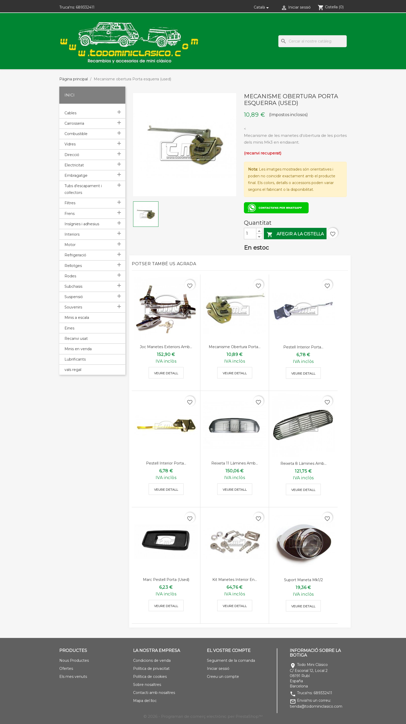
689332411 (85, 7)
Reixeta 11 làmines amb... (234, 463)
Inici (69, 95)
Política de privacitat (151, 668)
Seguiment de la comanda (231, 660)
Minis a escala (76, 317)
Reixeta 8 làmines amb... (303, 463)
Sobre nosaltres (147, 684)
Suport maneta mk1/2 (303, 580)
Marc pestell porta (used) (166, 579)
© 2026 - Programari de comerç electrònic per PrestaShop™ (203, 716)
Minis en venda (78, 349)
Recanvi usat (76, 338)
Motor (70, 244)
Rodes (70, 276)
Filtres (69, 203)
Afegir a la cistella (295, 234)
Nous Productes (74, 660)
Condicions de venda (152, 660)
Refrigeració (75, 255)
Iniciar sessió (218, 668)
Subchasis (73, 286)
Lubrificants (75, 359)
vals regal (72, 369)
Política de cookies (150, 676)
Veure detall (166, 373)
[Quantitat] (250, 233)
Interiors (71, 234)
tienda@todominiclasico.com (316, 706)
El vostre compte (229, 650)
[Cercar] (312, 41)
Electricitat (74, 165)
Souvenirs (73, 307)
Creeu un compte (223, 676)
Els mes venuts (73, 676)
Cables (70, 113)
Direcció (71, 154)
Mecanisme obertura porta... (234, 347)
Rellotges (73, 265)
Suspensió (73, 296)
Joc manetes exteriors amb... (166, 347)
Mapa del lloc (145, 700)
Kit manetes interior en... (234, 579)
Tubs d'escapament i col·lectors (83, 189)
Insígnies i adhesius (81, 224)
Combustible (76, 133)
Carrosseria (74, 123)
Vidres (70, 144)
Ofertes (66, 668)
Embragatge (76, 175)
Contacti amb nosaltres (154, 692)
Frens (69, 213)
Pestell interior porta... (303, 347)
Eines (69, 328)
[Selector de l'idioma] (262, 7)
